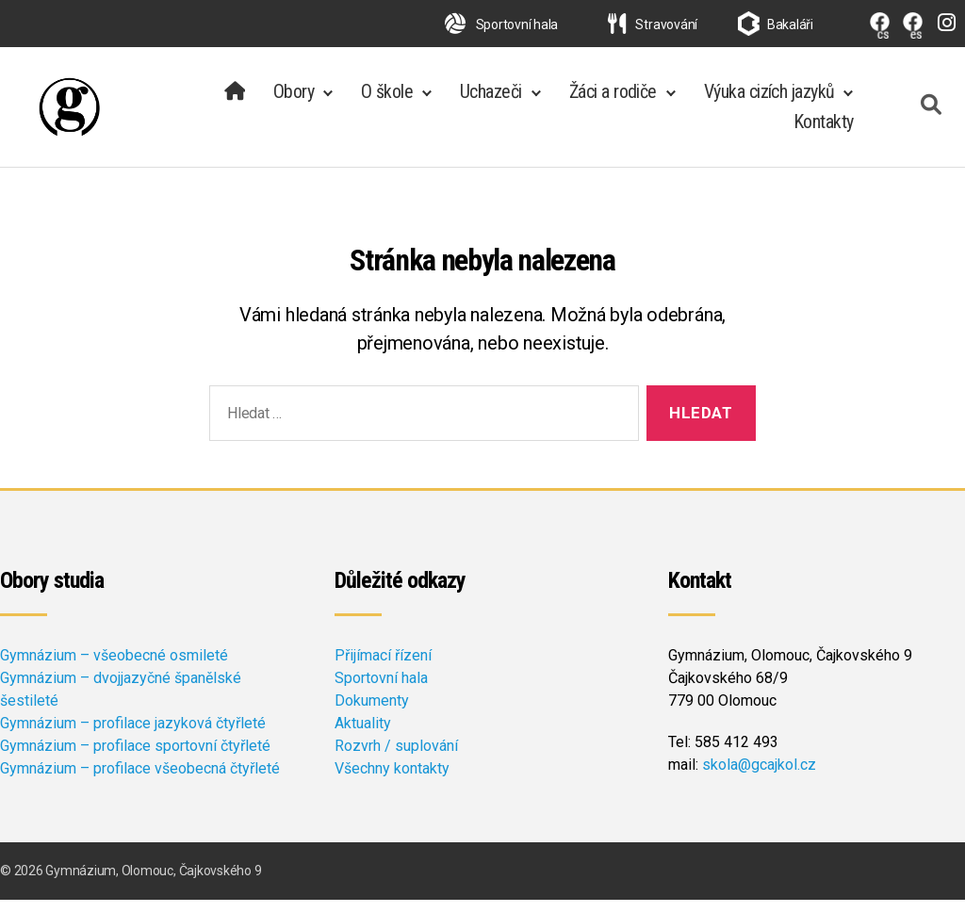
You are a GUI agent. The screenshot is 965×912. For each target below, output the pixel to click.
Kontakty (823, 128)
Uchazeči (491, 98)
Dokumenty (372, 713)
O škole (387, 98)
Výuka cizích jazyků (769, 98)
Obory (293, 98)
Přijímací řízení (383, 667)
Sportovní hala (501, 24)
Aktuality (363, 735)
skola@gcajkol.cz (759, 777)
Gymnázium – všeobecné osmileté (114, 667)
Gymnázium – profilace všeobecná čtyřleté (140, 781)
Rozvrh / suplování (396, 758)
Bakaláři (790, 24)
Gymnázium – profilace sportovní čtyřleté (135, 758)
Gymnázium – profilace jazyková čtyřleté (133, 735)
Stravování (652, 24)
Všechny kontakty (392, 781)
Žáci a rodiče (613, 98)
